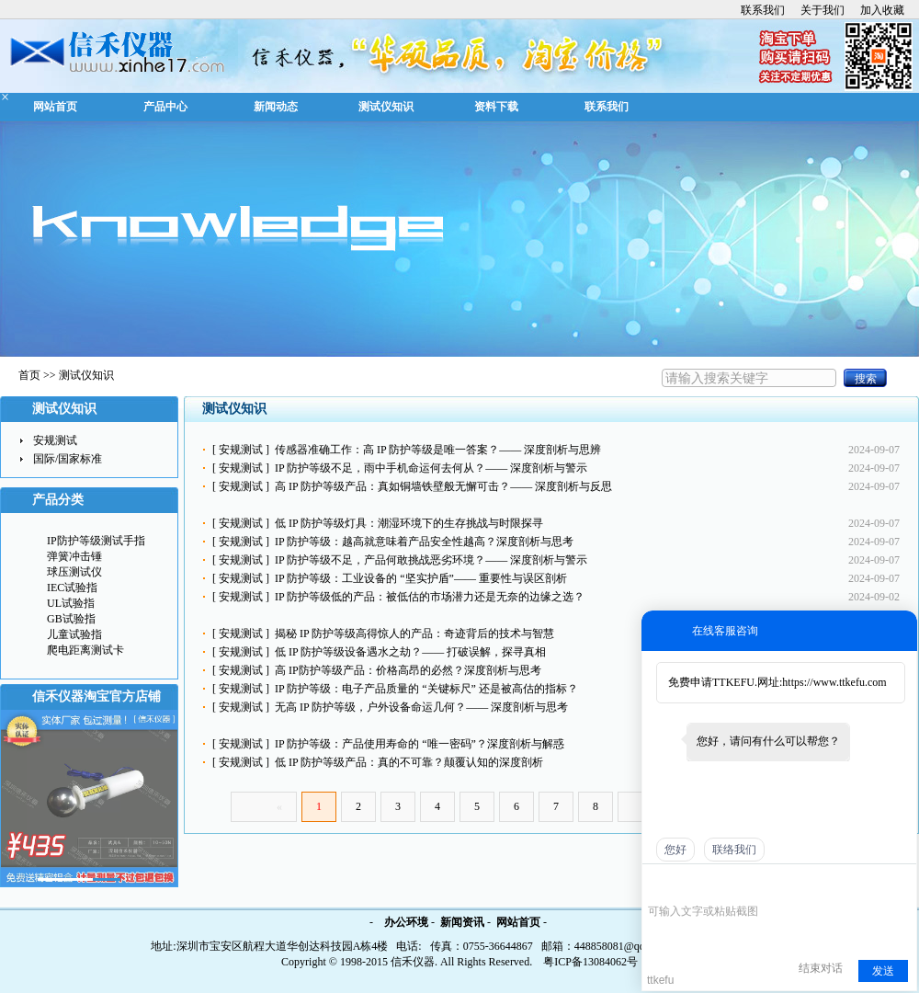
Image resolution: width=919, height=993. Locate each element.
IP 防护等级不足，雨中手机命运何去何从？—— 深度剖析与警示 (431, 468)
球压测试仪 (74, 571)
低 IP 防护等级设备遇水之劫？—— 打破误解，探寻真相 (410, 651)
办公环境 (406, 922)
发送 (883, 970)
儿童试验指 (74, 634)
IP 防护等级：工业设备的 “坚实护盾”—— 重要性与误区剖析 (421, 578)
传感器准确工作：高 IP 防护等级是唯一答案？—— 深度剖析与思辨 (438, 449)
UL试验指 (71, 603)
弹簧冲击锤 (74, 556)
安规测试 (241, 449)
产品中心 (165, 106)
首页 (29, 375)
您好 (675, 849)
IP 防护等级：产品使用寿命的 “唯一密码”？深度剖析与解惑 (419, 743)
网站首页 (55, 106)
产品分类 (58, 500)
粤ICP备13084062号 (590, 961)
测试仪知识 (386, 106)
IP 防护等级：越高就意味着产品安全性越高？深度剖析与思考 (424, 541)
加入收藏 (882, 10)
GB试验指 (71, 618)
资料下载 (496, 106)
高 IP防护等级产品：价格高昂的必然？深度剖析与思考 (408, 670)
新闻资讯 (462, 922)
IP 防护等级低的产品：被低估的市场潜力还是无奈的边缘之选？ (429, 596)
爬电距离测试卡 (85, 650)
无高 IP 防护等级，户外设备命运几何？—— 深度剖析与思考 (421, 707)
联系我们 (763, 10)
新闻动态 (276, 106)
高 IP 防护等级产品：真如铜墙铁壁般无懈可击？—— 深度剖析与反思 (443, 486)
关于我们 (822, 10)
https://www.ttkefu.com (834, 682)
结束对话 (821, 968)
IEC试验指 (72, 587)
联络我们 (734, 849)
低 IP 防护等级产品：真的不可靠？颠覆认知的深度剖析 (409, 762)
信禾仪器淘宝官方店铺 (96, 696)
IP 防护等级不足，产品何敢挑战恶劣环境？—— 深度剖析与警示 (431, 560)
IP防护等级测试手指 (96, 540)
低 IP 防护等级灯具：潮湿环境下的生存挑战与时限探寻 (409, 523)
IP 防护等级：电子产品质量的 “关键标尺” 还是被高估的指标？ (426, 688)
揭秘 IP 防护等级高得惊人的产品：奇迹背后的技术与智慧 (414, 633)
